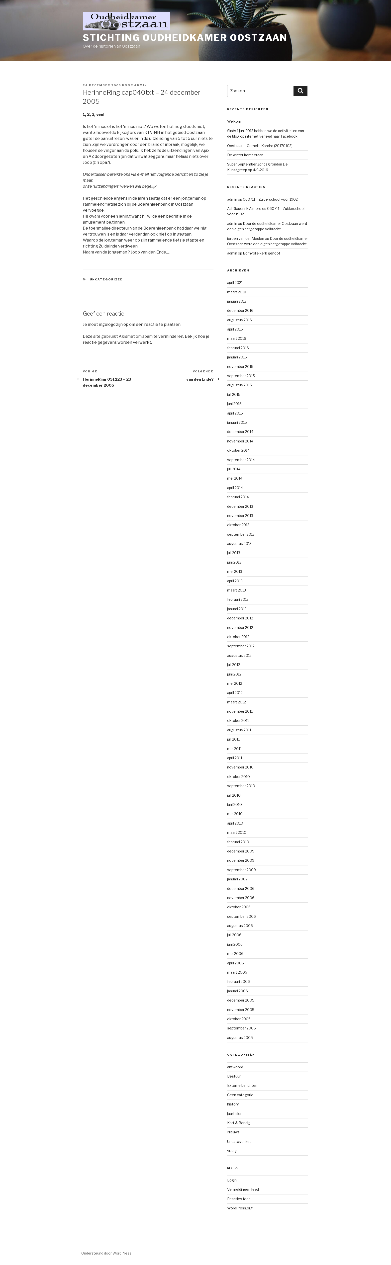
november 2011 (240, 711)
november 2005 (240, 1010)
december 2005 (240, 1000)
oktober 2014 (238, 450)
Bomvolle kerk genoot (261, 253)
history (233, 1104)
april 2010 (235, 823)
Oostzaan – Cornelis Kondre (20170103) (260, 146)
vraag (232, 1151)
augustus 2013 (239, 543)
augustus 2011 (239, 730)
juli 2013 (233, 553)
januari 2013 (237, 609)
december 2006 (240, 888)
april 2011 (234, 758)
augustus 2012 (239, 655)
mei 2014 (234, 478)
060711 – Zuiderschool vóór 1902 (270, 199)
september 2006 (241, 916)
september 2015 (241, 376)
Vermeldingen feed (243, 1189)
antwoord (235, 1067)
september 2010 (241, 786)
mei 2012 (234, 683)
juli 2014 (233, 469)
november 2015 (240, 366)
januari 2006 (237, 991)
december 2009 (240, 851)
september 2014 (241, 460)
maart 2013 (236, 590)
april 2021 (235, 282)
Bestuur (234, 1076)
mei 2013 (234, 571)
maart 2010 (236, 832)
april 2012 (235, 692)
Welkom (234, 121)
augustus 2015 (239, 385)
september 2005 (241, 1028)
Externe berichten (242, 1085)
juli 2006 (234, 935)
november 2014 (240, 441)
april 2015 (235, 413)
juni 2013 (234, 562)
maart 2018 (236, 292)
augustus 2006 (240, 926)
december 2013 (240, 506)
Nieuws (233, 1132)
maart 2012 (236, 702)
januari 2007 (237, 879)
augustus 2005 (240, 1037)
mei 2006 (235, 953)
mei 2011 (234, 749)
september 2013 (241, 534)
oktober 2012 (238, 637)
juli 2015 (233, 394)
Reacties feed (239, 1199)
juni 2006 (235, 944)
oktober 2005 (239, 1019)
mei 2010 (235, 814)
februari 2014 (238, 497)
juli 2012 (233, 665)
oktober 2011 (238, 720)
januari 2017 (237, 301)
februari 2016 (238, 348)
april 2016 (235, 329)
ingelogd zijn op (113, 324)
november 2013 (240, 515)
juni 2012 (234, 674)
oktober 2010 (238, 776)
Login (232, 1180)
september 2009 (241, 870)
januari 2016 (237, 357)
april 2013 (235, 581)
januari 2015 (237, 422)
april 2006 (235, 963)
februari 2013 (238, 599)
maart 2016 (236, 338)
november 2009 (240, 860)
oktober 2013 (238, 525)
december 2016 (240, 310)
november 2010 (240, 767)
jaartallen (234, 1113)
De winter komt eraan (245, 155)
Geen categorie (240, 1095)
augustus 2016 (239, 320)
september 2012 (241, 646)
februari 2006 (238, 981)
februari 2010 (238, 842)
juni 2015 (234, 404)
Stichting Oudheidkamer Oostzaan (185, 37)
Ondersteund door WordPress (106, 1253)
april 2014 (235, 488)
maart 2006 (237, 972)
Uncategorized (106, 279)
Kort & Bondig (238, 1123)
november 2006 (240, 898)
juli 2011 (233, 739)
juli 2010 (234, 795)
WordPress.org (240, 1208)
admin (140, 85)
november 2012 (240, 627)
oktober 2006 (239, 907)
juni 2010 (234, 804)
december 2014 (240, 431)
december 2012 (240, 618)
